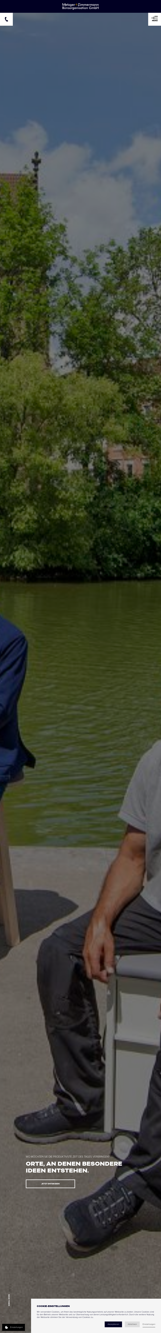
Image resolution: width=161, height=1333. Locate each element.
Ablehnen (132, 1324)
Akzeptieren (113, 1324)
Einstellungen (149, 1324)
